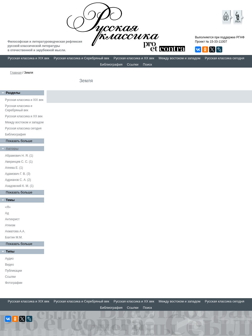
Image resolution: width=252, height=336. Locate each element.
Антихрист (12, 219)
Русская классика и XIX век (28, 58)
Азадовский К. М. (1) (19, 186)
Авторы (12, 148)
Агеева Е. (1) (14, 168)
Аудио (9, 258)
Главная (16, 72)
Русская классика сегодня (224, 58)
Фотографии (13, 283)
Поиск (147, 64)
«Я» (8, 207)
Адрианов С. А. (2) (18, 180)
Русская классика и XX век (134, 58)
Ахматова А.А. (15, 231)
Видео (9, 264)
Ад (7, 213)
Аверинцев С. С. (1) (19, 161)
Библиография (111, 64)
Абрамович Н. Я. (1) (19, 155)
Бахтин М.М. (13, 237)
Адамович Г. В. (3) (17, 174)
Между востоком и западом (179, 58)
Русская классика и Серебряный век (81, 58)
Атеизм (10, 225)
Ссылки (133, 64)
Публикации (13, 270)
